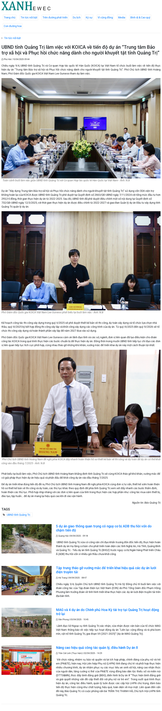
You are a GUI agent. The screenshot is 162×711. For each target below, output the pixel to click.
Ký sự (89, 17)
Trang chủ (9, 17)
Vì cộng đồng (105, 17)
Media (121, 17)
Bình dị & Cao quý (140, 17)
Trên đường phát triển (55, 17)
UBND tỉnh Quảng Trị (18, 514)
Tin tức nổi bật (29, 17)
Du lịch (77, 17)
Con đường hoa (12, 26)
